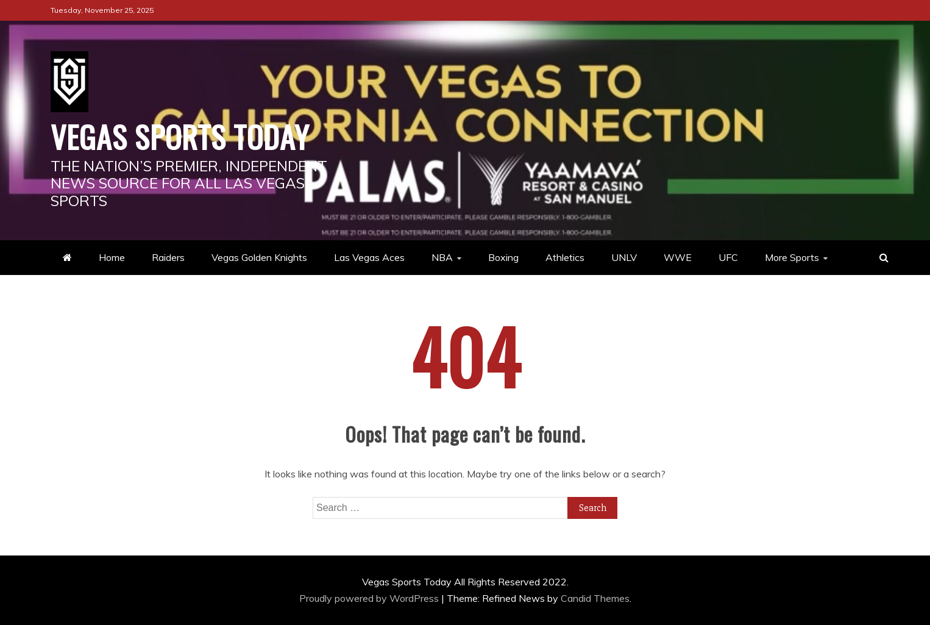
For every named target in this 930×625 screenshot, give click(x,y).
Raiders (168, 257)
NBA (442, 257)
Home (112, 257)
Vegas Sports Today (180, 136)
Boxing (503, 257)
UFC (728, 257)
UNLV (624, 257)
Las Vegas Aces (369, 257)
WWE (678, 257)
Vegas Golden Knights (259, 257)
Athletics (564, 257)
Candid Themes (595, 598)
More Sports (792, 257)
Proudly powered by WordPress (370, 598)
